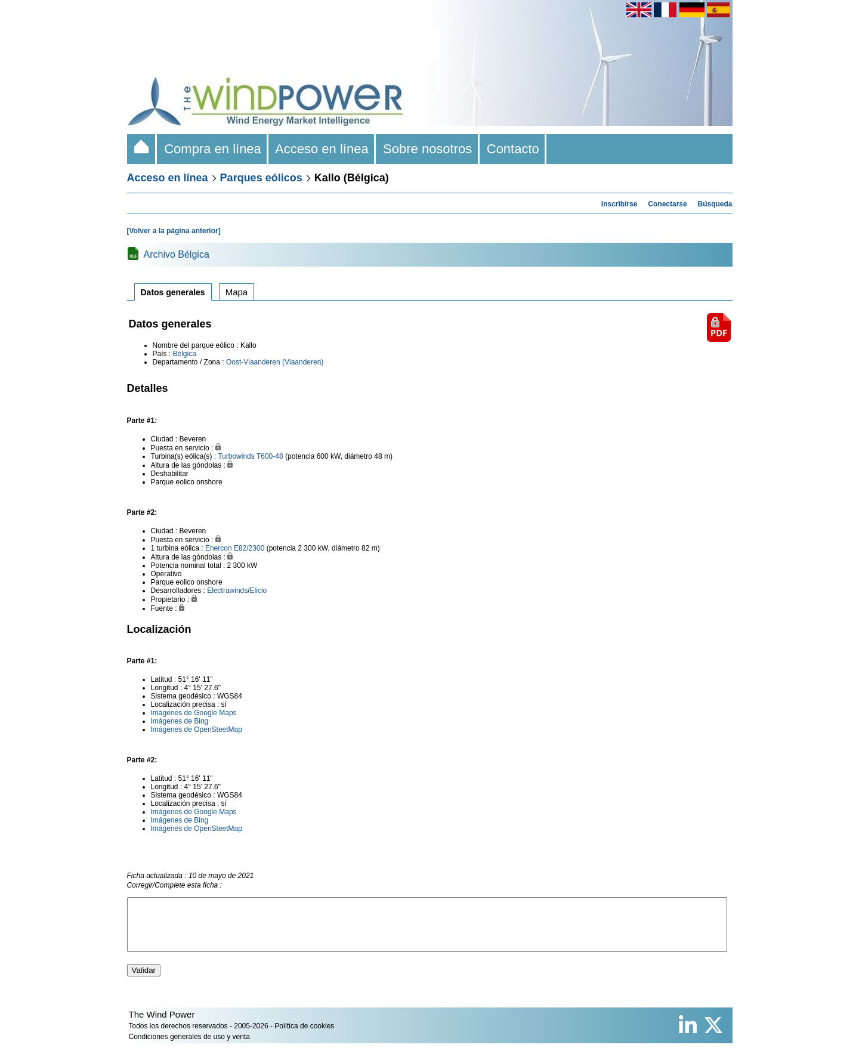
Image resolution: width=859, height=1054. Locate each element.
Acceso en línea (322, 148)
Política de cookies (304, 1037)
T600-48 (270, 456)
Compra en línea (212, 148)
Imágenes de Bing (180, 721)
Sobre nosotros (428, 148)
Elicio (258, 590)
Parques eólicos (261, 178)
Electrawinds (227, 590)
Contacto (513, 148)
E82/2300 (249, 548)
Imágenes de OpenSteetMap (196, 729)
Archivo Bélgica (176, 254)
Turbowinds (236, 456)
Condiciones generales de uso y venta (189, 1047)
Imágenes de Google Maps (194, 713)
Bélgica (184, 354)
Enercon (218, 548)
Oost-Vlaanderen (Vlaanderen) (274, 362)
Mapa (236, 292)
